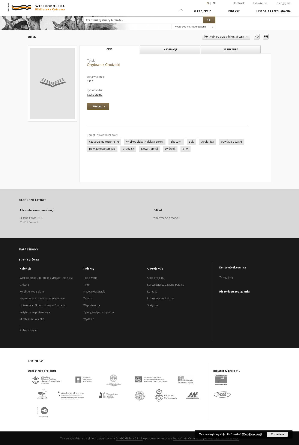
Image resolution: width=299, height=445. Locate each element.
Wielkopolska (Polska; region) (144, 141)
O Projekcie (202, 11)
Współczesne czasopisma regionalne (43, 298)
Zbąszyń (176, 141)
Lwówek (170, 149)
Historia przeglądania (273, 11)
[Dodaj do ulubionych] (257, 37)
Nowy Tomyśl (149, 149)
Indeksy (234, 11)
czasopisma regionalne (104, 141)
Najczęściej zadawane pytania (165, 285)
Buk (191, 141)
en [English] (214, 3)
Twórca (88, 298)
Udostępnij (260, 3)
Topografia (90, 278)
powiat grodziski (231, 141)
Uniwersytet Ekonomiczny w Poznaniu (43, 305)
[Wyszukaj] (209, 20)
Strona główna (29, 259)
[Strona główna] (181, 11)
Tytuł (86, 285)
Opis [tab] (109, 49)
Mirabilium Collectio (32, 319)
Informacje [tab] (170, 49)
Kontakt (152, 291)
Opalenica (207, 141)
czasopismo (94, 94)
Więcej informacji (252, 434)
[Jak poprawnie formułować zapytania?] (212, 26)
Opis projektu (155, 278)
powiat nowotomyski (102, 149)
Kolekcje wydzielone (32, 291)
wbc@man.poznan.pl (166, 218)
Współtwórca (91, 305)
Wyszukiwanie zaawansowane (190, 26)
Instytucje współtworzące (35, 312)
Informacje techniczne (160, 298)
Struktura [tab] (230, 49)
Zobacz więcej (29, 330)
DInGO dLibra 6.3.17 (129, 438)
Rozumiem (277, 434)
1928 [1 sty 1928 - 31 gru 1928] (90, 81)
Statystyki (153, 305)
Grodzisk (128, 149)
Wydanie (88, 319)
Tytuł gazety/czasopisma (98, 312)
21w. (185, 149)
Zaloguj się (283, 3)
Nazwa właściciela (94, 291)
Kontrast (238, 3)
